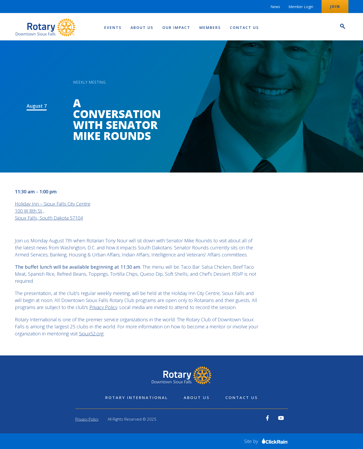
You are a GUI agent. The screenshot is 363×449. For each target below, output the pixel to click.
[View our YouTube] (281, 418)
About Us (142, 27)
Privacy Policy (103, 307)
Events (112, 27)
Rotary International (136, 397)
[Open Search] (342, 27)
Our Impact (176, 27)
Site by (266, 441)
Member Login (300, 6)
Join (335, 6)
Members (210, 27)
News (275, 6)
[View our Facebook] (267, 418)
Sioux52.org (91, 333)
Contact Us (244, 27)
